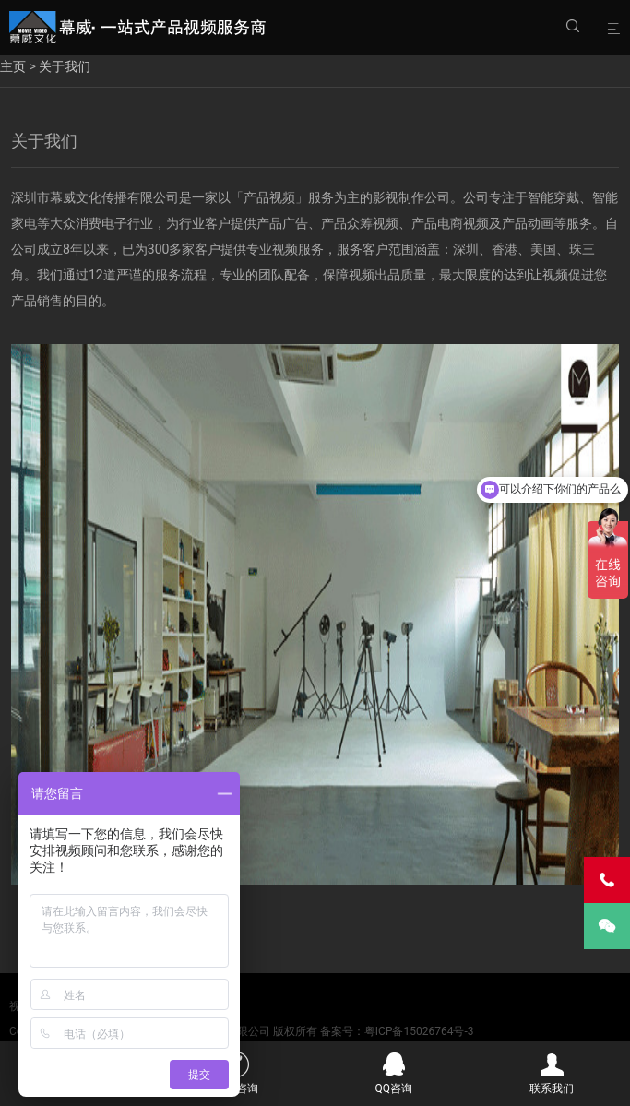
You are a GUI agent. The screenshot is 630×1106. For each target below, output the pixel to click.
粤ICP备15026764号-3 (419, 1031)
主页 (13, 66)
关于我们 (64, 66)
